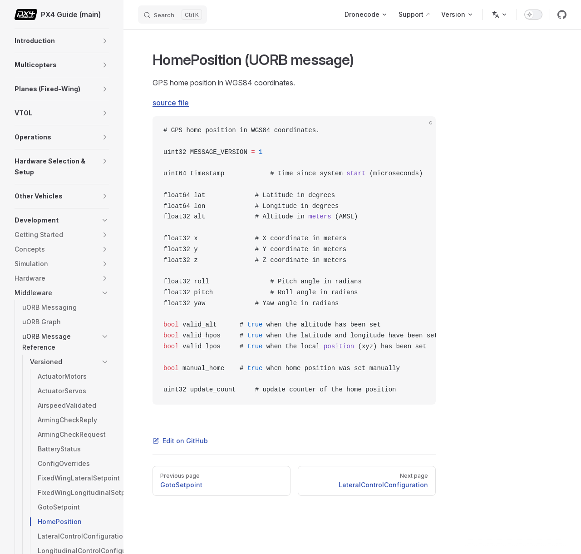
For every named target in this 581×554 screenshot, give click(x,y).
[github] (562, 14)
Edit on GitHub (180, 441)
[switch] (533, 15)
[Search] (172, 14)
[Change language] (500, 14)
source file (171, 102)
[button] (105, 41)
